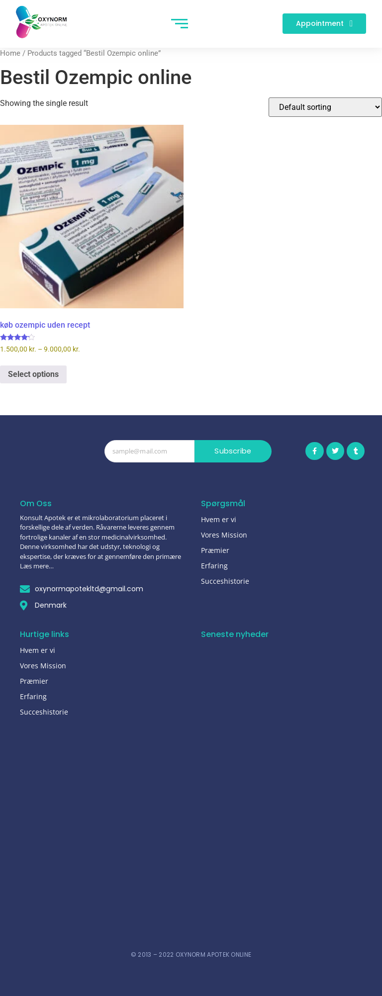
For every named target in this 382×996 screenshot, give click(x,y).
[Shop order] (325, 107)
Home (10, 53)
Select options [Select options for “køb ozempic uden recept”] (33, 374)
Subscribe (233, 451)
